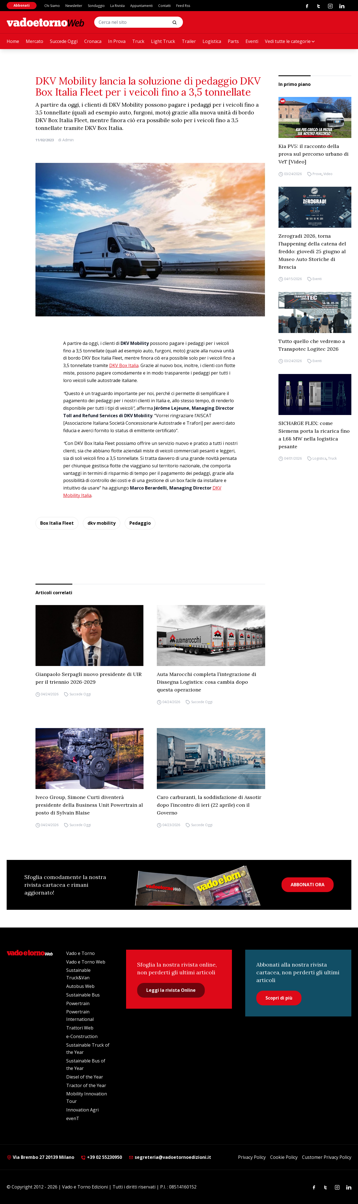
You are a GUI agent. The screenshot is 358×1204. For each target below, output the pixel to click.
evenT (72, 1118)
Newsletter (73, 5)
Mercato (34, 41)
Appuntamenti (141, 5)
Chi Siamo (52, 5)
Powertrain (78, 1003)
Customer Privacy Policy (326, 1157)
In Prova (117, 41)
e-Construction (82, 1036)
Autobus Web (80, 986)
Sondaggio (96, 5)
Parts (233, 41)
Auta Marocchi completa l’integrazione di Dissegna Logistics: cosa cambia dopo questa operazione (206, 682)
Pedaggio (140, 523)
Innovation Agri (82, 1110)
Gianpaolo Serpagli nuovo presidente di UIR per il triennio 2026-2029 (88, 678)
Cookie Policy (284, 1157)
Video (328, 173)
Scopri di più (278, 998)
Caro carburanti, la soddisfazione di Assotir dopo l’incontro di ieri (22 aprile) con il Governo (209, 805)
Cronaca (92, 41)
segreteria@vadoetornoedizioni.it (170, 1157)
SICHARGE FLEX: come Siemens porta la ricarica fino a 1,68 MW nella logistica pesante (314, 435)
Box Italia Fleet (57, 523)
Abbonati (22, 5)
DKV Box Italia (124, 365)
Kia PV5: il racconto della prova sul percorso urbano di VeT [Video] (313, 154)
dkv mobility (102, 523)
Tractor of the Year (86, 1085)
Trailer (189, 41)
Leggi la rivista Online (171, 990)
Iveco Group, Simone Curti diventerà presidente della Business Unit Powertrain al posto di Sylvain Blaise (89, 805)
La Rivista (117, 5)
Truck (138, 41)
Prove (317, 173)
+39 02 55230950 (101, 1157)
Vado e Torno (80, 953)
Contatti (164, 5)
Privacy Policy (252, 1157)
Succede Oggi (64, 41)
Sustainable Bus (83, 995)
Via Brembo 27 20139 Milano (40, 1157)
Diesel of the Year (84, 1077)
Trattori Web (79, 1028)
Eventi (252, 41)
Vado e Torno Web (85, 962)
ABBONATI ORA (307, 885)
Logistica (212, 41)
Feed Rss (183, 5)
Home (13, 41)
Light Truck (163, 41)
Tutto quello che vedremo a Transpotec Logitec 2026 (311, 345)
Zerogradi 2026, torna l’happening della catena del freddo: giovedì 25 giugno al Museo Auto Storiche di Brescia (312, 251)
